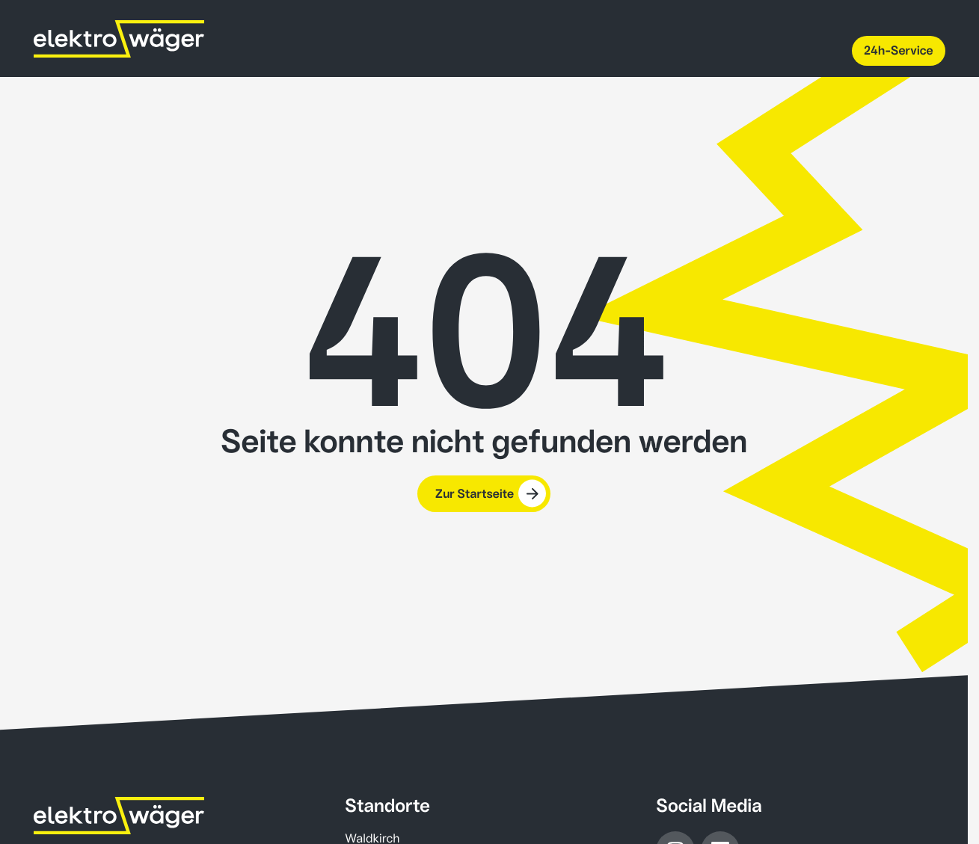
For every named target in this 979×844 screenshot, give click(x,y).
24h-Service (898, 50)
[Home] (119, 815)
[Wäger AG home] (119, 39)
